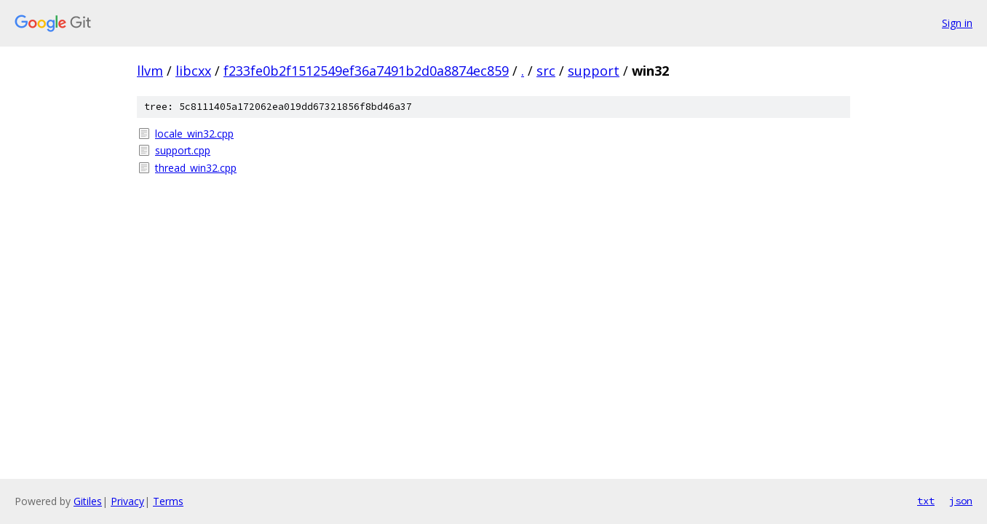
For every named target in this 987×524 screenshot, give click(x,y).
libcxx (193, 70)
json (960, 500)
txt (926, 500)
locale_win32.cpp (194, 133)
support (593, 70)
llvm (150, 70)
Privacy (127, 501)
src (545, 70)
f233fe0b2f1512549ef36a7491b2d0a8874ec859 (366, 70)
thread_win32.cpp (196, 168)
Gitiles (88, 501)
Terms (168, 501)
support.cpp (182, 150)
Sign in (957, 23)
